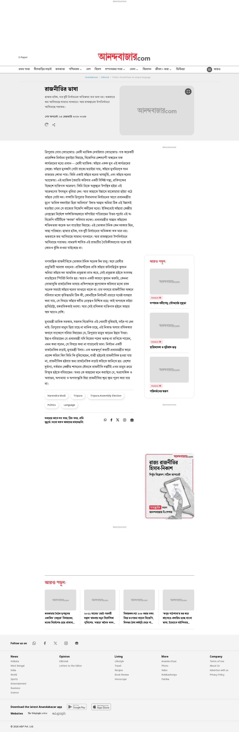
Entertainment (18, 683)
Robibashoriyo (169, 674)
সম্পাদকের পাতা (115, 69)
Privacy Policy (217, 674)
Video (164, 670)
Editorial (105, 77)
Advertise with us (219, 670)
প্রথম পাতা (24, 69)
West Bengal (17, 665)
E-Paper (23, 57)
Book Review (122, 674)
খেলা (134, 69)
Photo (164, 665)
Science (15, 692)
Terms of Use (217, 661)
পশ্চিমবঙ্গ (75, 69)
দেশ (88, 69)
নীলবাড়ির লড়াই (42, 69)
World (14, 674)
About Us (215, 665)
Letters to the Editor (70, 665)
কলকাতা (60, 69)
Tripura (78, 395)
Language (69, 404)
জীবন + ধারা (163, 69)
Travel (118, 665)
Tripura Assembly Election (105, 395)
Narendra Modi (56, 395)
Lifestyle (119, 661)
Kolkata (15, 661)
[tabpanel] (169, 486)
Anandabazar (91, 77)
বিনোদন (147, 69)
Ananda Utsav (168, 661)
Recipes (119, 670)
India (13, 670)
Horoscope (121, 679)
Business (15, 688)
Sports (14, 679)
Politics (51, 404)
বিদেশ (98, 69)
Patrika (165, 679)
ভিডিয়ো (180, 69)
